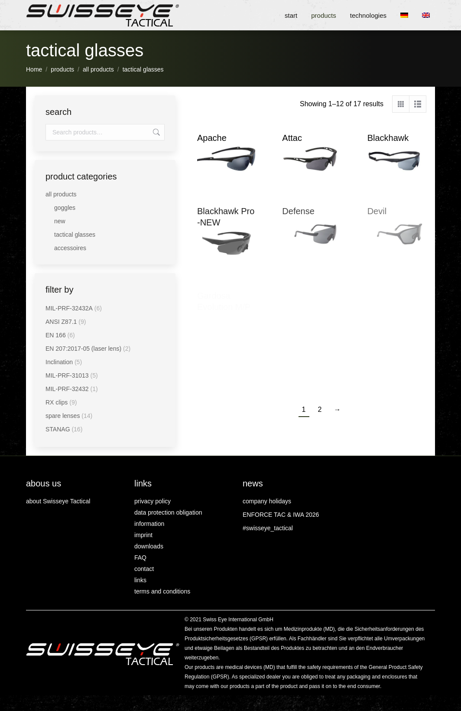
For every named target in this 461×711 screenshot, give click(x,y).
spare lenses (62, 415)
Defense (298, 211)
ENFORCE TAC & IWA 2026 (281, 514)
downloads (148, 546)
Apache (212, 138)
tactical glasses (74, 234)
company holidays (267, 501)
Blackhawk (388, 138)
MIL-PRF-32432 (67, 388)
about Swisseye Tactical (58, 501)
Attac (292, 138)
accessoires (70, 248)
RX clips (56, 402)
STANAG (57, 429)
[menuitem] (406, 15)
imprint (143, 535)
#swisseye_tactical (268, 528)
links (140, 580)
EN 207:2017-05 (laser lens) (83, 348)
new (59, 221)
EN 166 (55, 335)
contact (144, 568)
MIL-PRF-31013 (67, 375)
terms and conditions (162, 591)
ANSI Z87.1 (61, 321)
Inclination (59, 362)
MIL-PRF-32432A (69, 308)
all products (61, 194)
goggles (64, 207)
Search (155, 132)
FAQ (140, 557)
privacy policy (152, 501)
